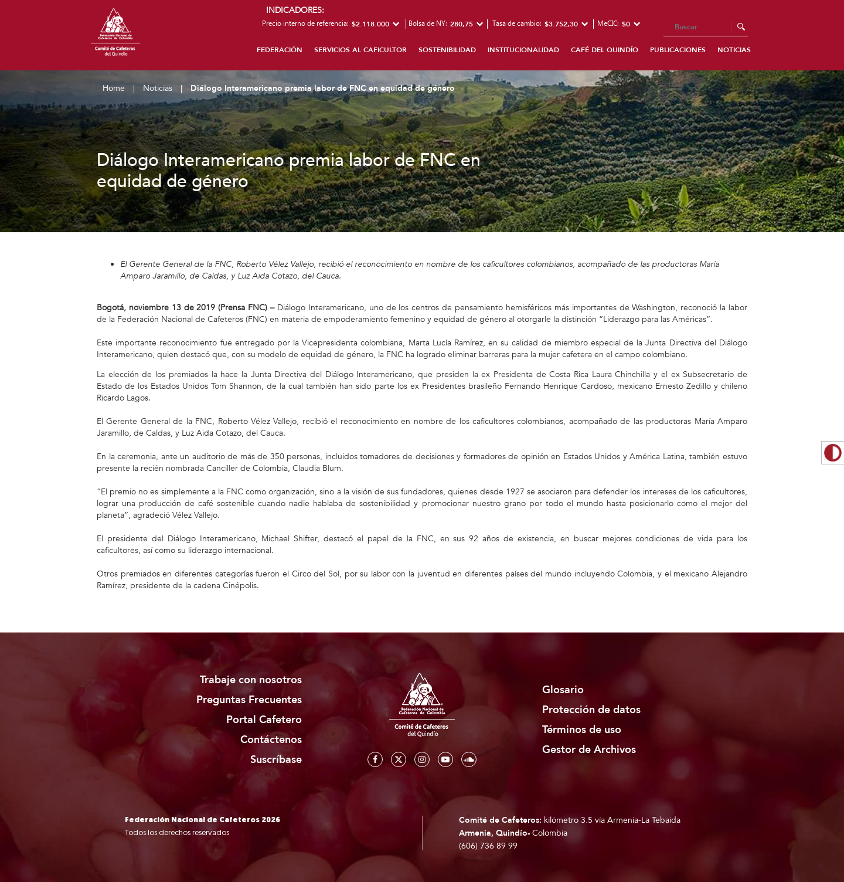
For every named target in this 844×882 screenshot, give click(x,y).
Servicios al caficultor (360, 50)
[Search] (705, 27)
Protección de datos (591, 710)
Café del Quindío (604, 50)
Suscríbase (276, 759)
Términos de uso (581, 729)
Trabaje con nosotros (251, 680)
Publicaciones (678, 50)
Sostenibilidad (447, 50)
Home (114, 88)
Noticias (734, 50)
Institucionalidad (523, 50)
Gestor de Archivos (589, 749)
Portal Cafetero (264, 720)
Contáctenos (271, 739)
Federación (279, 50)
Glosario (563, 690)
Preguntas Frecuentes (249, 700)
